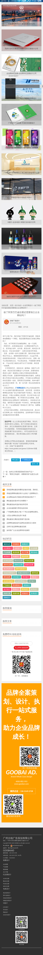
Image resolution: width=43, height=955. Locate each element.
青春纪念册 (18, 565)
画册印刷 (16, 593)
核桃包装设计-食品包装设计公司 (21, 272)
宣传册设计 (17, 585)
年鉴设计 (16, 556)
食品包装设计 (8, 569)
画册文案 (7, 593)
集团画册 (16, 552)
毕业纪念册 (29, 561)
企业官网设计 (28, 305)
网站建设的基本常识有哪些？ (17, 501)
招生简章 (25, 556)
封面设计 (25, 593)
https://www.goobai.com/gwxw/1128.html (19, 448)
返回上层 (35, 464)
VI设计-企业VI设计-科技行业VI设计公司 (21, 222)
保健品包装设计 (23, 573)
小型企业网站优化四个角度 (16, 515)
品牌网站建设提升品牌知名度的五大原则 (21, 523)
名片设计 (7, 589)
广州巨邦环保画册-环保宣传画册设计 (21, 123)
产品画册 (7, 552)
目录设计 (34, 593)
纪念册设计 (8, 548)
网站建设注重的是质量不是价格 (18, 519)
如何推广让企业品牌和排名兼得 (18, 530)
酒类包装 (35, 573)
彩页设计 (34, 589)
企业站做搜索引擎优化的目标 (17, 508)
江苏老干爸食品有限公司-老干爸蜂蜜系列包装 (21, 148)
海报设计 (26, 585)
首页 (11, 305)
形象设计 (7, 597)
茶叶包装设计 (21, 569)
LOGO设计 (16, 577)
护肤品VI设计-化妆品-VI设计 (21, 197)
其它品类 (7, 577)
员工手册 (25, 552)
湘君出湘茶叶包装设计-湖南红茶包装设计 (21, 297)
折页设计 (7, 556)
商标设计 (35, 577)
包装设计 (17, 548)
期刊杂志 (34, 552)
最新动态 (7, 544)
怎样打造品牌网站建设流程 (16, 527)
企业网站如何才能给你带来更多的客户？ (21, 497)
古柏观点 (16, 544)
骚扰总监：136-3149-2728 (21, 791)
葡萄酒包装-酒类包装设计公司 (21, 247)
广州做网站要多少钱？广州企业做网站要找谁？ (24, 512)
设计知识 (18, 305)
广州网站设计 (27, 460)
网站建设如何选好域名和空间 (17, 504)
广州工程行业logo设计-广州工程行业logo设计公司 (21, 173)
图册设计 (16, 589)
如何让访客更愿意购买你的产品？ (21, 472)
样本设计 (25, 589)
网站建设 (15, 460)
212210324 (12, 858)
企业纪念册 (8, 561)
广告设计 (7, 585)
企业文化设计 (8, 581)
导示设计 (25, 577)
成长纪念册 (8, 565)
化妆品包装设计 (9, 573)
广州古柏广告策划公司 (9, 1)
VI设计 (25, 548)
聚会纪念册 (18, 561)
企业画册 (34, 548)
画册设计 (25, 544)
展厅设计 (31, 581)
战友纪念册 (29, 565)
